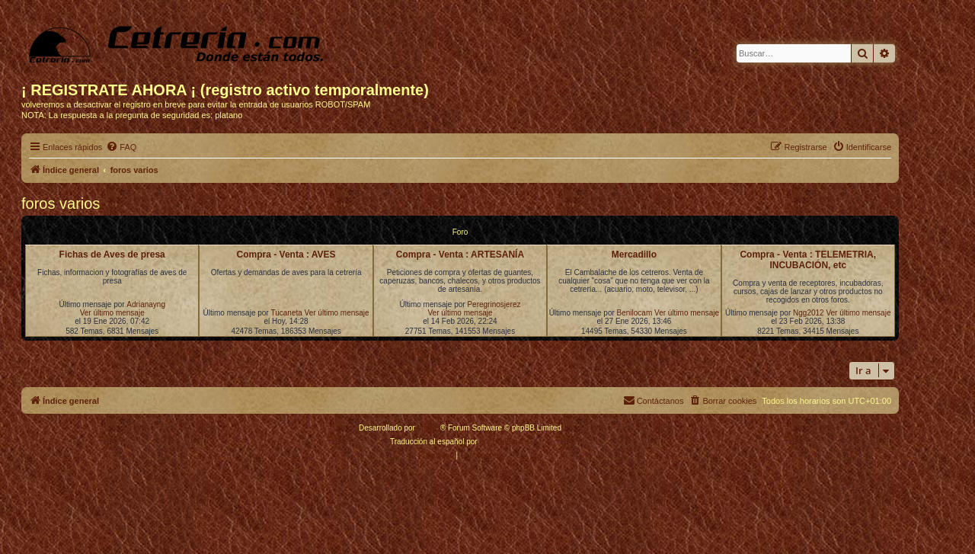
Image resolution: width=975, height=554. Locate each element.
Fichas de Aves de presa (112, 254)
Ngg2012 (808, 313)
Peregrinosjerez (493, 304)
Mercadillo (634, 254)
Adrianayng (145, 304)
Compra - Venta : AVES (286, 254)
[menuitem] (121, 147)
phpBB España (504, 441)
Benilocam (635, 313)
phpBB (428, 428)
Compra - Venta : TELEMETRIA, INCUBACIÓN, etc (808, 260)
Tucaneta (286, 313)
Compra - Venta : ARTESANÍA (460, 254)
